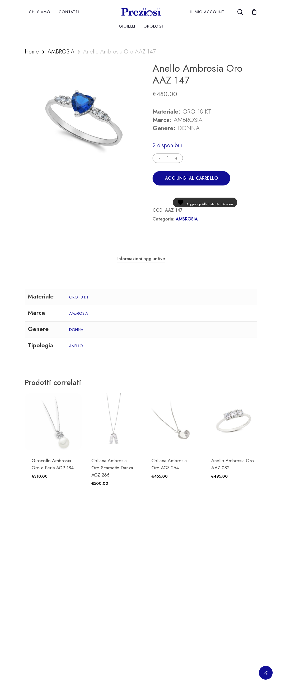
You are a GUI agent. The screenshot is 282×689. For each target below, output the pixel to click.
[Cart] (254, 12)
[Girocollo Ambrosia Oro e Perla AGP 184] (53, 421)
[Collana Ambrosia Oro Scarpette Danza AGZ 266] (113, 421)
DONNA (76, 329)
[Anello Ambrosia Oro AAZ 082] (232, 421)
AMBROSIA (61, 51)
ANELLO (76, 346)
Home (32, 51)
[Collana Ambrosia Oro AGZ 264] (173, 421)
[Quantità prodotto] (167, 158)
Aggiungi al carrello (191, 178)
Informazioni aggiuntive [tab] (141, 258)
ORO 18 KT (78, 297)
